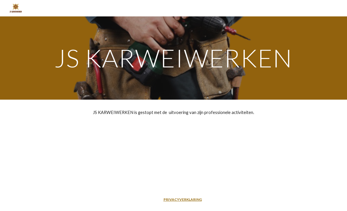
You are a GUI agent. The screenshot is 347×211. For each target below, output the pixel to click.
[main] (173, 58)
